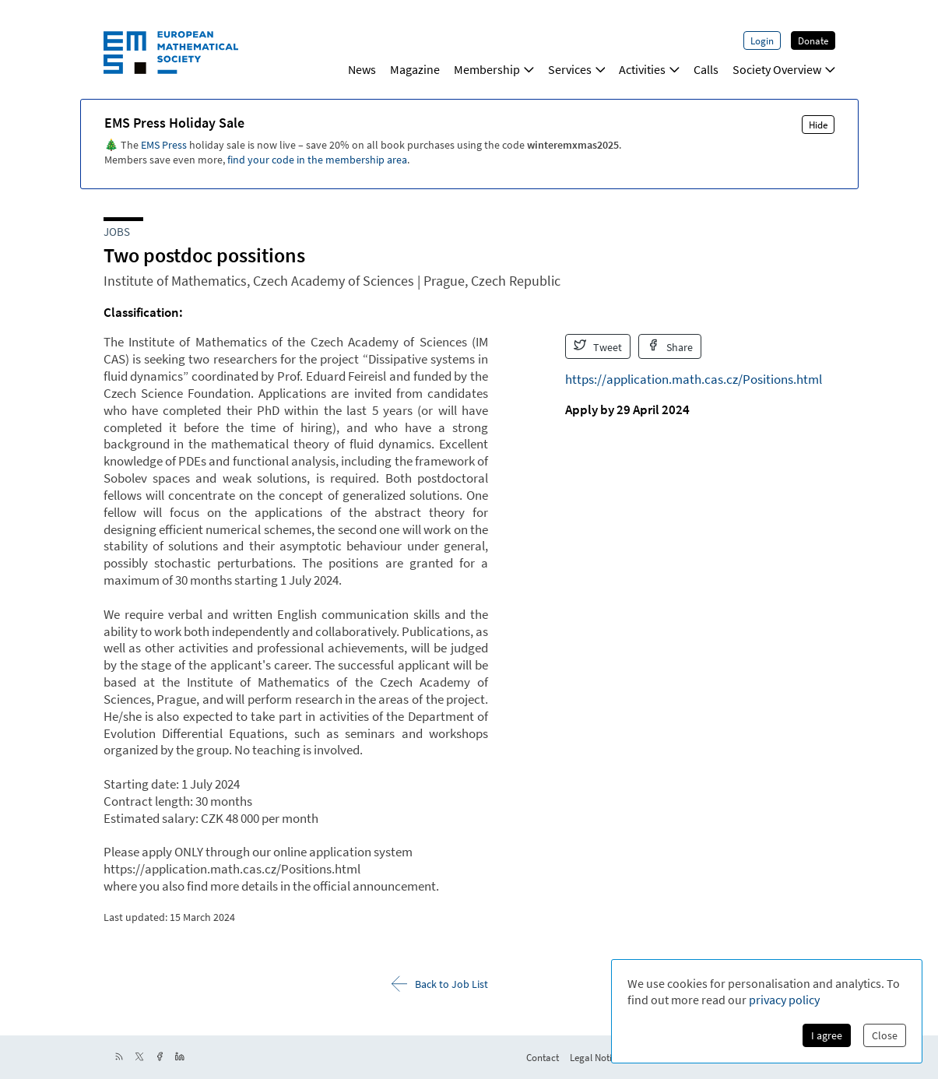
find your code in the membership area (317, 160)
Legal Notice (595, 1057)
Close (885, 1035)
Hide (818, 124)
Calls (706, 69)
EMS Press (164, 145)
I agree (826, 1035)
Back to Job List (440, 983)
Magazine (415, 69)
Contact (542, 1057)
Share (670, 346)
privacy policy (784, 999)
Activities (649, 69)
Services (577, 69)
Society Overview (783, 69)
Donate (813, 40)
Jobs (117, 231)
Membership (494, 69)
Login (762, 40)
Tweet (598, 346)
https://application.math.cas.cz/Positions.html (693, 379)
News (362, 69)
